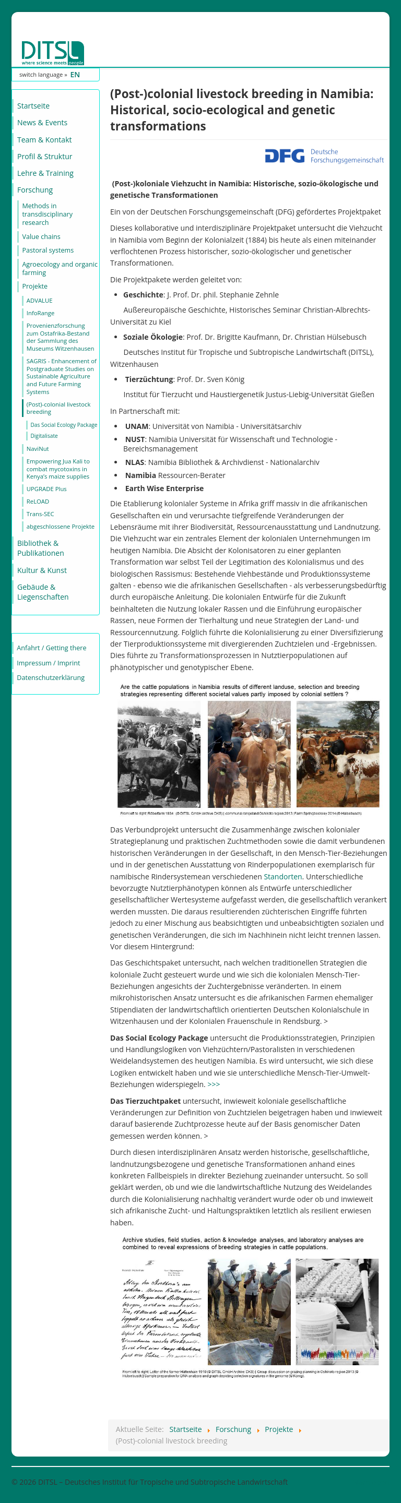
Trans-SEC (40, 514)
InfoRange (40, 313)
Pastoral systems (48, 250)
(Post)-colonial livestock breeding (59, 408)
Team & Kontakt (44, 140)
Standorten (283, 876)
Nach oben (371, 1482)
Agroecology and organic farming (60, 268)
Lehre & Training (45, 173)
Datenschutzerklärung (51, 677)
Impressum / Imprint (48, 663)
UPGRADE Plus (47, 489)
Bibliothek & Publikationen (40, 548)
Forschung (35, 190)
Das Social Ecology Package (63, 424)
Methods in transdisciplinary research (47, 214)
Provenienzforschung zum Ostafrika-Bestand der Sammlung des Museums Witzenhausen (61, 336)
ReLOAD (38, 501)
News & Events (42, 122)
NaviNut (38, 448)
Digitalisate (43, 435)
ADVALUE (40, 300)
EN (75, 74)
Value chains (41, 236)
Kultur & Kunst (42, 570)
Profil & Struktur (44, 156)
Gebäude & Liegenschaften (43, 592)
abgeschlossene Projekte (61, 526)
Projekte (35, 286)
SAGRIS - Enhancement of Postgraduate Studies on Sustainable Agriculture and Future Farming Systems (62, 376)
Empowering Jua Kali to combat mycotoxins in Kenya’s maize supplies (58, 468)
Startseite (33, 106)
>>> (213, 1084)
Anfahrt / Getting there (51, 647)
